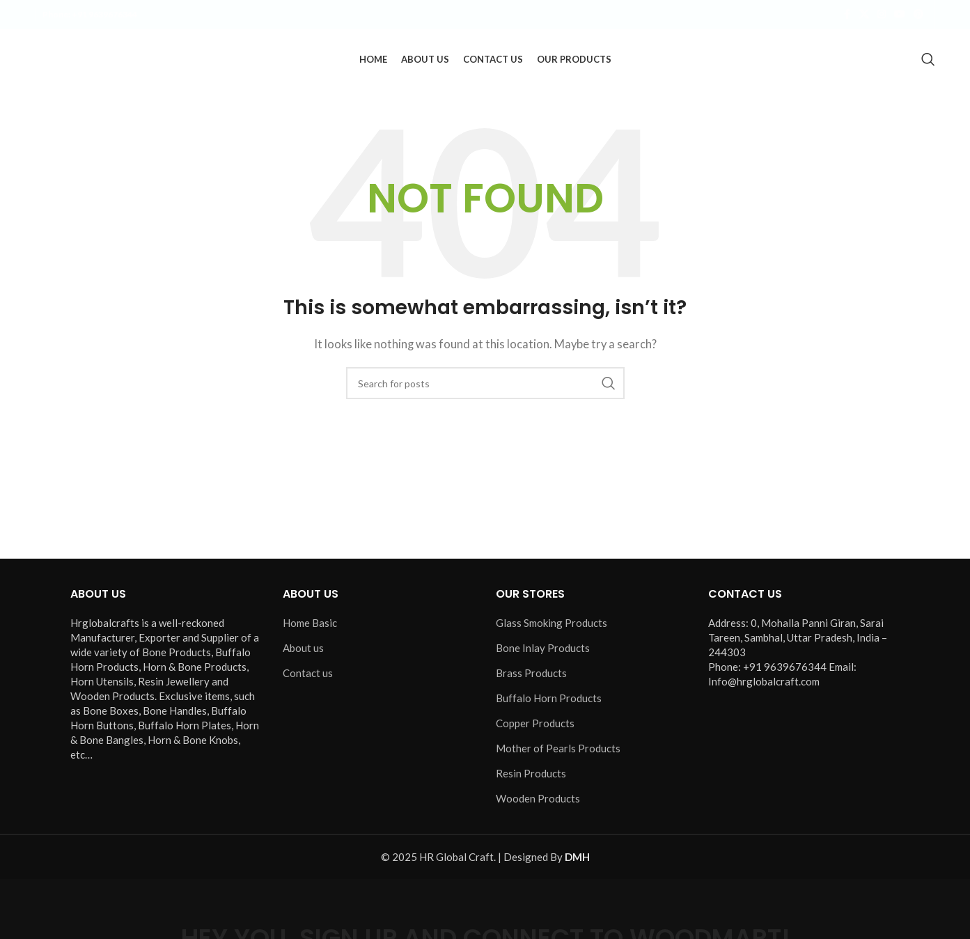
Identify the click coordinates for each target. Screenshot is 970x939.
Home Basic (310, 625)
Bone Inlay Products (543, 650)
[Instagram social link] (881, 15)
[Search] (928, 61)
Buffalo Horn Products (549, 700)
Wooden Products (538, 801)
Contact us (308, 675)
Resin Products (531, 776)
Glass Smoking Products (551, 625)
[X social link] (864, 15)
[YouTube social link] (899, 15)
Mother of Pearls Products (558, 751)
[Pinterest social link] (918, 15)
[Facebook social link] (846, 15)
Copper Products (535, 726)
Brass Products (531, 675)
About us (303, 650)
